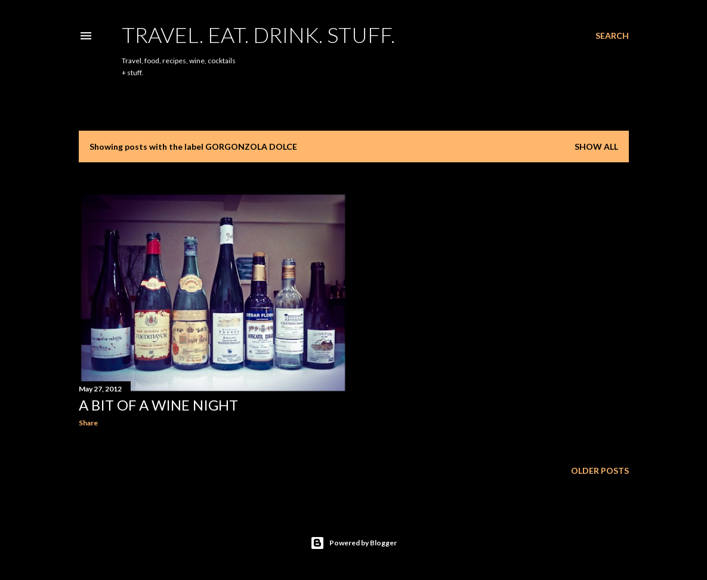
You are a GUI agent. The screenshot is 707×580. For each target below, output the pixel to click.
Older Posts (600, 470)
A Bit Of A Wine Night (158, 405)
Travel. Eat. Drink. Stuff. (258, 34)
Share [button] (88, 422)
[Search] (612, 35)
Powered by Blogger (353, 543)
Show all (596, 146)
